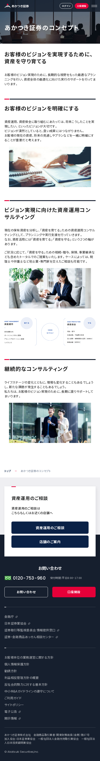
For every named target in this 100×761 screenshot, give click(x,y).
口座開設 (81, 5)
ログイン (66, 5)
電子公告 (10, 711)
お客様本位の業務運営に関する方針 (29, 657)
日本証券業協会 (15, 623)
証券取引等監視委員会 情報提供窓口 (29, 630)
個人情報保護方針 (17, 664)
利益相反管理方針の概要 (21, 677)
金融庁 (9, 616)
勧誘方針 (10, 671)
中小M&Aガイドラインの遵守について (29, 691)
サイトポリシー (14, 704)
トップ (7, 471)
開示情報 (10, 718)
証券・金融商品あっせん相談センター (29, 637)
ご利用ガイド (13, 698)
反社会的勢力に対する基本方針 (26, 684)
